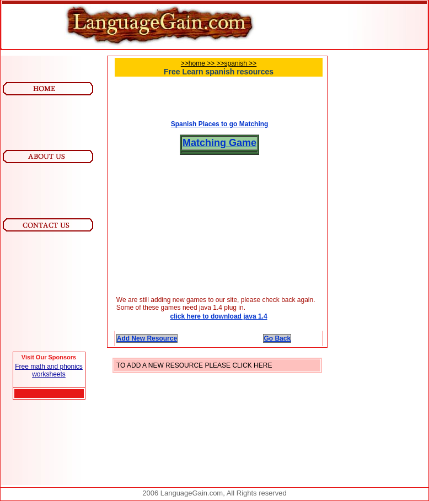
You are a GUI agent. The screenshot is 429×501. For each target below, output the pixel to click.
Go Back (277, 338)
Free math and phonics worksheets (49, 370)
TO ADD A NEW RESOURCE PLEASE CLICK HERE (194, 365)
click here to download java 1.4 (218, 316)
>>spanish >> (237, 63)
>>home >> (199, 63)
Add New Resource (147, 338)
